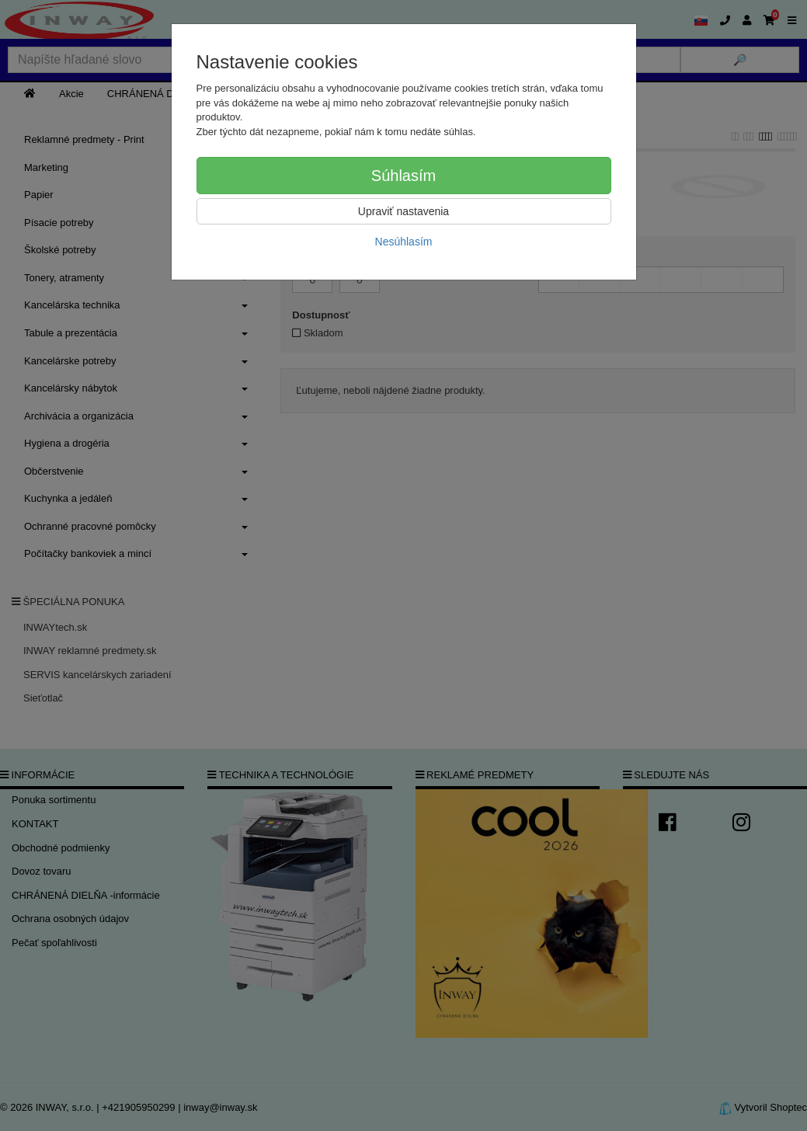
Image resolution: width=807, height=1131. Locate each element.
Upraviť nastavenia (403, 211)
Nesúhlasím (404, 241)
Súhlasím (403, 175)
